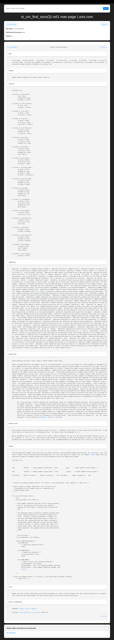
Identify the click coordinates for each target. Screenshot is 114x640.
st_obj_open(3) (36, 612)
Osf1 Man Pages (11, 24)
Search (106, 8)
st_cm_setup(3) (12, 47)
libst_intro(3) (25, 612)
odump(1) (44, 417)
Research (104, 24)
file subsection (11, 633)
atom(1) (92, 454)
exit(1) (23, 569)
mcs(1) (37, 291)
